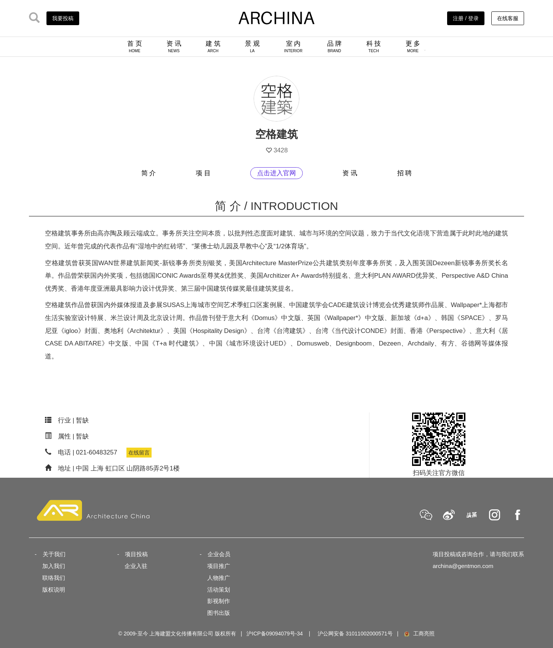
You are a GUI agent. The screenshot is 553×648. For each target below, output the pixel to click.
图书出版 (218, 613)
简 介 (148, 173)
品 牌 (334, 46)
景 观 (252, 46)
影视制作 (218, 601)
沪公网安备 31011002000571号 (355, 633)
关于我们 (54, 554)
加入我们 (53, 566)
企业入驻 (136, 566)
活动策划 (218, 589)
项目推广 (218, 566)
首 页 (134, 46)
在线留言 (139, 453)
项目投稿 (136, 554)
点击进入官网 (276, 173)
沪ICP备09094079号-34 (274, 633)
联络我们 (53, 577)
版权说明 (53, 589)
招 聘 (404, 173)
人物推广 (218, 577)
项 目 (203, 173)
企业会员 (219, 554)
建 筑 (213, 46)
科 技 (373, 46)
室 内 (293, 46)
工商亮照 (419, 633)
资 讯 (173, 46)
